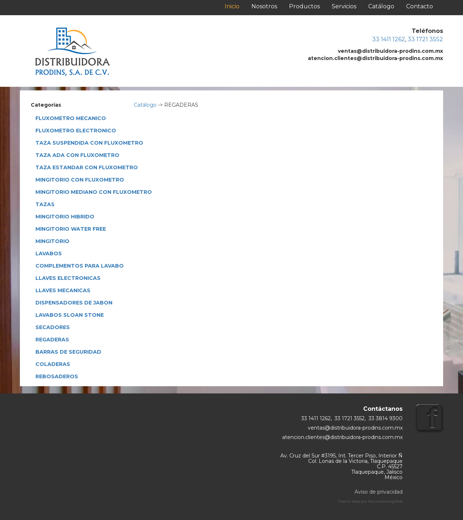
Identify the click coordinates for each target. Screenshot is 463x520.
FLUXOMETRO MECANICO (70, 118)
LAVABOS (48, 253)
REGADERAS (52, 339)
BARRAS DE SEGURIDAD (68, 352)
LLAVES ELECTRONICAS (68, 278)
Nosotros (264, 6)
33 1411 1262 (388, 39)
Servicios (344, 6)
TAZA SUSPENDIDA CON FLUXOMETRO (89, 143)
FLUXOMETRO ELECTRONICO (75, 130)
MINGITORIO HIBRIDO (64, 216)
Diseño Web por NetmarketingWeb (370, 501)
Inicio (232, 6)
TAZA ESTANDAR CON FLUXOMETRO (86, 167)
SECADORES (52, 327)
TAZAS (45, 204)
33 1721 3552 (425, 39)
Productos (304, 6)
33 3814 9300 (386, 418)
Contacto (419, 6)
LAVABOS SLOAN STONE (69, 315)
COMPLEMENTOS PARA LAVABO (79, 266)
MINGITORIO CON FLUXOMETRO (79, 179)
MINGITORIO (52, 241)
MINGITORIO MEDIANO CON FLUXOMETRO (93, 192)
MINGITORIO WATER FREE (70, 229)
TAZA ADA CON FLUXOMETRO (77, 155)
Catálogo (381, 6)
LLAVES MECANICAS (62, 290)
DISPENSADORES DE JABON (73, 302)
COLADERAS (52, 364)
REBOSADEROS (56, 376)
